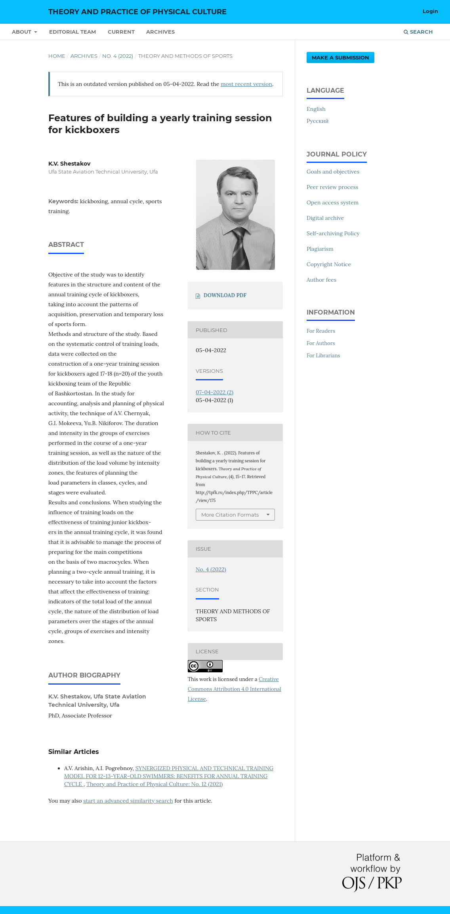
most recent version (246, 84)
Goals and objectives (333, 171)
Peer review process (332, 187)
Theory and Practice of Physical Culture (137, 12)
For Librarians (323, 355)
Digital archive (325, 217)
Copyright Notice (329, 264)
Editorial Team (72, 32)
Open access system (332, 202)
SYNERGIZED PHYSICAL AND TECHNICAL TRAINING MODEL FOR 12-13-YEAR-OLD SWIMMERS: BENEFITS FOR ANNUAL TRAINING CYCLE (168, 776)
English (316, 109)
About (22, 32)
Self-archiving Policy (333, 233)
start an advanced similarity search (128, 800)
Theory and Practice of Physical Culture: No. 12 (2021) (154, 784)
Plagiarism (320, 248)
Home (56, 56)
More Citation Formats (230, 514)
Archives (160, 32)
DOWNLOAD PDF (225, 295)
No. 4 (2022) (117, 56)
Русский (318, 120)
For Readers (321, 331)
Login (430, 11)
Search (418, 32)
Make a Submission (340, 57)
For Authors (321, 343)
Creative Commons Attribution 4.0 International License (234, 689)
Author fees (321, 279)
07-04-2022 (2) (214, 392)
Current (121, 32)
